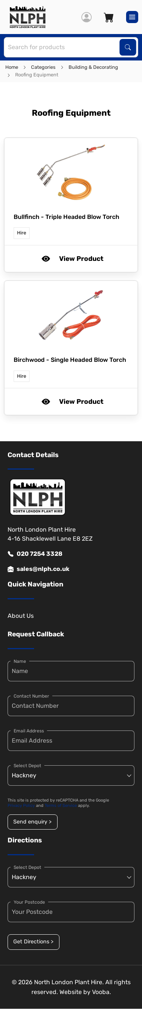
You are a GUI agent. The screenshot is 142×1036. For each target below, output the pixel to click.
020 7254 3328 (35, 553)
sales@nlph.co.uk (38, 569)
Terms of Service (61, 805)
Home (11, 67)
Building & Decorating (93, 67)
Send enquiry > (32, 822)
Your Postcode (29, 902)
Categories (43, 67)
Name (20, 661)
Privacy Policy (21, 805)
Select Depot (27, 765)
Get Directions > (33, 941)
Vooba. (101, 992)
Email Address (29, 731)
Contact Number (31, 696)
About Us (21, 615)
